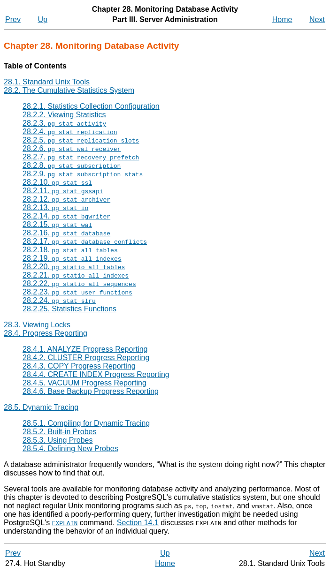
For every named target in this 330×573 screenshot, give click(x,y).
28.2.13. (55, 207)
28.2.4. (70, 132)
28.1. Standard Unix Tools (47, 82)
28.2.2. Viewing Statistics (64, 115)
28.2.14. (66, 216)
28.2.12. (66, 199)
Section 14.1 (138, 523)
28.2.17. (85, 241)
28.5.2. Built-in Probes (59, 432)
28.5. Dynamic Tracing (41, 407)
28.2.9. (83, 174)
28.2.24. (59, 300)
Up (42, 19)
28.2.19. (72, 258)
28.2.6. (72, 148)
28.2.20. (74, 267)
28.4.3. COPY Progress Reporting (79, 366)
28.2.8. (72, 165)
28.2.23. (77, 292)
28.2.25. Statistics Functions (69, 309)
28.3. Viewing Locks (37, 325)
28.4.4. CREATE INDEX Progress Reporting (96, 374)
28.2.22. (79, 283)
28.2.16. (66, 233)
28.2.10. (57, 182)
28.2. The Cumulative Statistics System (69, 90)
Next (317, 19)
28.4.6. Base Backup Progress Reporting (91, 391)
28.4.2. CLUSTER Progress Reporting (86, 358)
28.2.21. (76, 275)
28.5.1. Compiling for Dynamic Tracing (86, 423)
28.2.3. (64, 123)
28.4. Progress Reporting (45, 333)
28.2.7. (81, 157)
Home (282, 19)
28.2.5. (81, 140)
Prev (13, 19)
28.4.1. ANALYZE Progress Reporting (85, 349)
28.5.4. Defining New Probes (70, 448)
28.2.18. (70, 250)
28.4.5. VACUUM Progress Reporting (84, 383)
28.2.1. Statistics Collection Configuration (91, 106)
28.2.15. (57, 224)
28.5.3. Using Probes (57, 440)
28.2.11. (63, 191)
